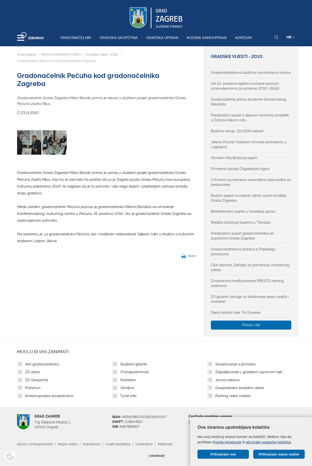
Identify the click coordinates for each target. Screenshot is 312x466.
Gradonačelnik (75, 38)
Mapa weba (68, 444)
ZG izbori (32, 372)
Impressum (91, 444)
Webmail (165, 444)
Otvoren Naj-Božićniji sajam (234, 158)
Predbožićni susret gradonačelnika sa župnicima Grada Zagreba (242, 235)
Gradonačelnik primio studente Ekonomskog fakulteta (248, 101)
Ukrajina (127, 388)
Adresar (243, 38)
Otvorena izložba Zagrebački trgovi (240, 169)
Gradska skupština (118, 38)
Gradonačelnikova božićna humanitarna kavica (251, 72)
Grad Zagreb (26, 54)
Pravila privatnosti (227, 442)
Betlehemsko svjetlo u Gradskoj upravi (243, 211)
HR (290, 37)
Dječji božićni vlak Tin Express (236, 312)
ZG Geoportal (36, 380)
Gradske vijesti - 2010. (102, 54)
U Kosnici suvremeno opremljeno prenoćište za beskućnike (251, 182)
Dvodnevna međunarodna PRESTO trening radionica (247, 283)
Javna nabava (227, 380)
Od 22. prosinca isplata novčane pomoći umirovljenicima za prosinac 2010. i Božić (245, 86)
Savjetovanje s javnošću (235, 364)
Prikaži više (251, 325)
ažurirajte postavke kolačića (268, 442)
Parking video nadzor (233, 396)
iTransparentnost (134, 372)
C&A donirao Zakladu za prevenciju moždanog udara (250, 267)
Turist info (128, 396)
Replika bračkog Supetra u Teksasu (241, 222)
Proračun (32, 388)
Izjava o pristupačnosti (35, 444)
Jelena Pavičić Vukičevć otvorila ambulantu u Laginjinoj (249, 144)
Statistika (128, 380)
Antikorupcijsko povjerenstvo (49, 396)
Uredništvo (144, 444)
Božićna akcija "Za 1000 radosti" (237, 131)
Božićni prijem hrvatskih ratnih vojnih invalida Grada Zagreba (248, 198)
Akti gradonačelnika (42, 364)
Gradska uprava (162, 38)
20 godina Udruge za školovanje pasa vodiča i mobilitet (250, 299)
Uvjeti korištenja (118, 444)
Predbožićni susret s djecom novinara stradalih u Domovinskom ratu (250, 117)
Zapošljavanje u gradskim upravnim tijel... (249, 372)
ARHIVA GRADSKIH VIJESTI (61, 54)
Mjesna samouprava (207, 38)
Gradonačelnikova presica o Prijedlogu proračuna (243, 251)
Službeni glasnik (133, 364)
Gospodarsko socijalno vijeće (239, 388)
